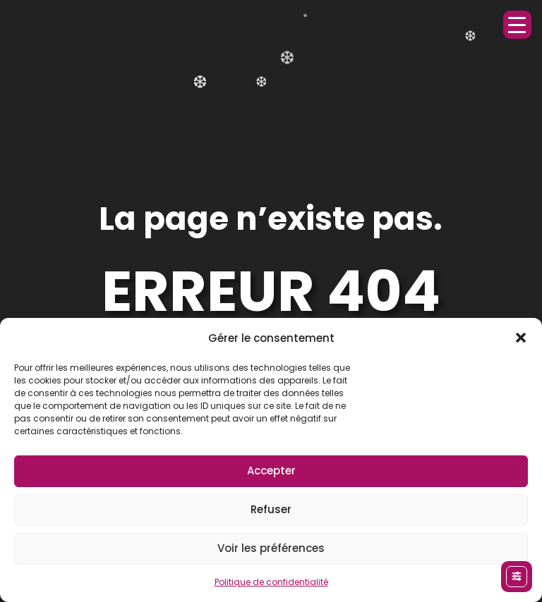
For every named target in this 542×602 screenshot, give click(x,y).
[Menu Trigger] (517, 25)
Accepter (271, 470)
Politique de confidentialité (271, 582)
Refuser (271, 509)
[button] (521, 338)
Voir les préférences (271, 548)
